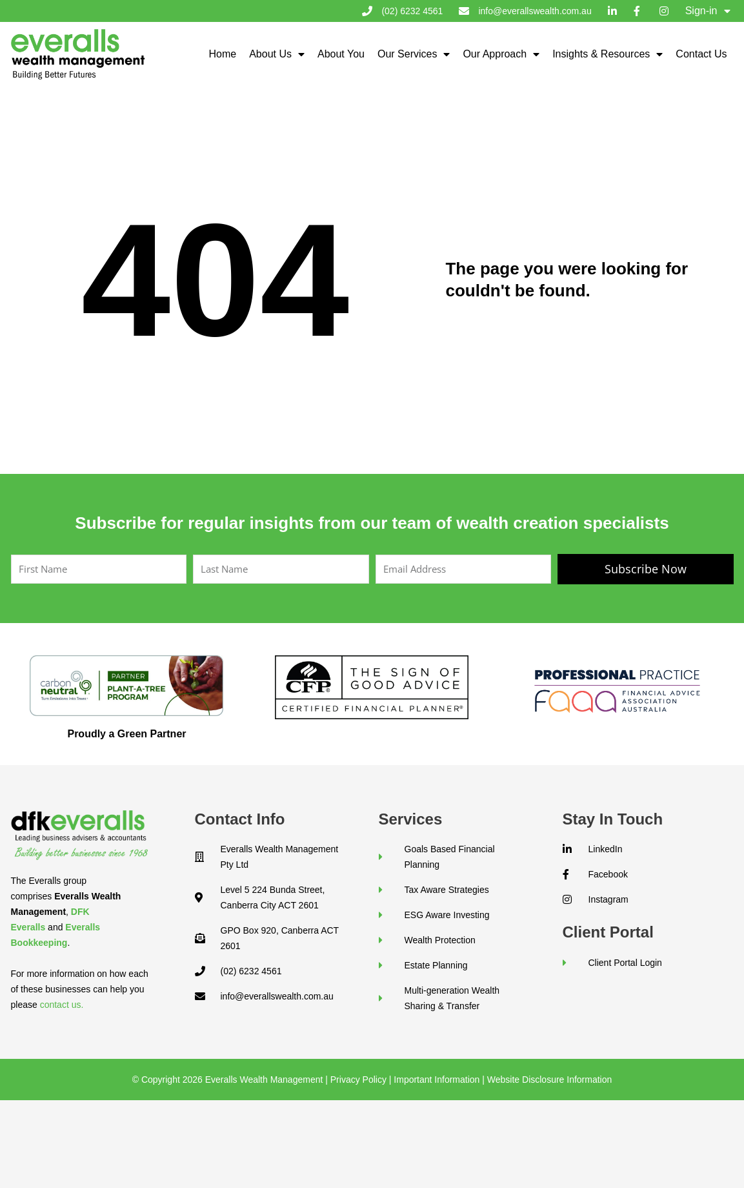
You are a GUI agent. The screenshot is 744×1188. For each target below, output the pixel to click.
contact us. (62, 1004)
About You (341, 53)
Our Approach (501, 54)
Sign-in (707, 11)
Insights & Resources (607, 54)
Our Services (413, 54)
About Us (277, 54)
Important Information (436, 1079)
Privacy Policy (358, 1079)
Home (222, 53)
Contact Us (701, 53)
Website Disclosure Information (549, 1079)
